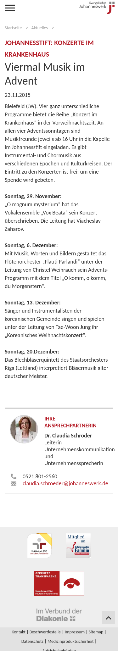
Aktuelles (39, 28)
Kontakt (18, 632)
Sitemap (96, 632)
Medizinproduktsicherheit (71, 641)
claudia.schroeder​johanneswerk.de (65, 483)
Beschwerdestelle (45, 632)
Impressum (75, 632)
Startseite (13, 28)
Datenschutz (32, 641)
